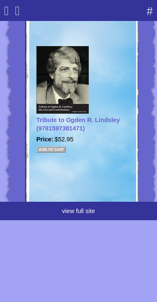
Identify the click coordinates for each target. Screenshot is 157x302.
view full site (78, 211)
